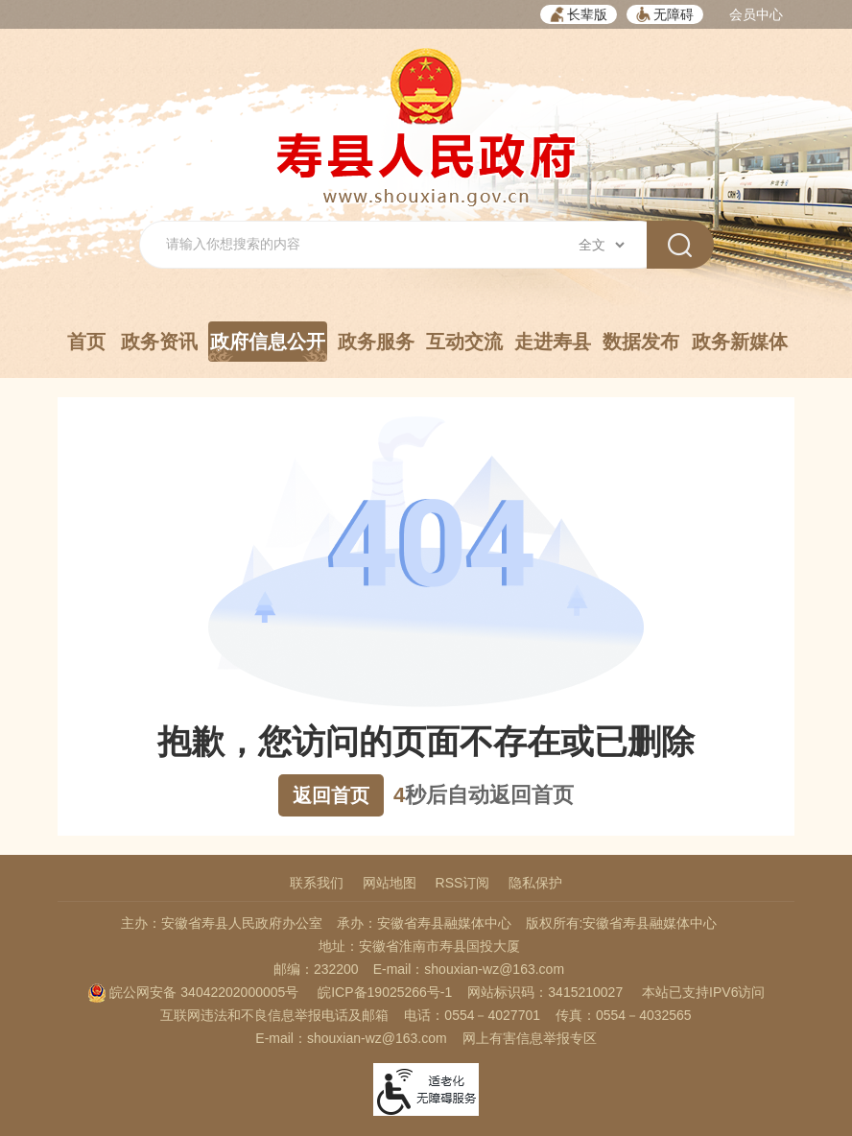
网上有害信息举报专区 (529, 1038)
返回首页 (331, 795)
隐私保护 (535, 882)
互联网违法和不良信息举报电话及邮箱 (274, 1015)
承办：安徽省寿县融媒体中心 (424, 923)
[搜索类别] (601, 245)
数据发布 (641, 341)
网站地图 (389, 882)
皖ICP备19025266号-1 (385, 992)
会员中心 (756, 14)
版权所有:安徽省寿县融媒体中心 (622, 923)
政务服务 (376, 341)
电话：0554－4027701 (472, 1015)
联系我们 (316, 882)
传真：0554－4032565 (624, 1015)
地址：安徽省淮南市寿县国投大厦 (419, 946)
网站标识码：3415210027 (545, 992)
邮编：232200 (316, 969)
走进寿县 (552, 341)
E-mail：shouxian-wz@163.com (468, 969)
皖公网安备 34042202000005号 (193, 992)
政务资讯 (159, 341)
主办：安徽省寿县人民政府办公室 (221, 923)
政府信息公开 (267, 346)
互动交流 (464, 341)
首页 (86, 341)
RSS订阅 (463, 882)
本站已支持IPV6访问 (703, 992)
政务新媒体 (740, 341)
